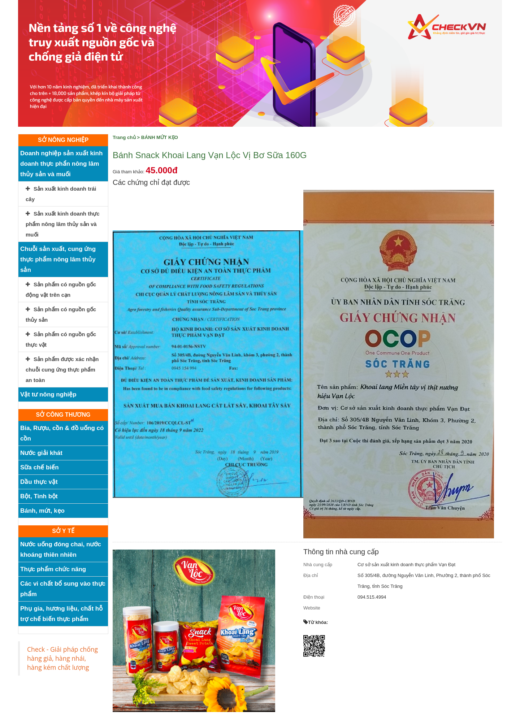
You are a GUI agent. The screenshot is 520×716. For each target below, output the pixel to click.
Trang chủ (124, 137)
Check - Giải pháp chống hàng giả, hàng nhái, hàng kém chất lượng (62, 658)
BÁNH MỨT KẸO (159, 137)
